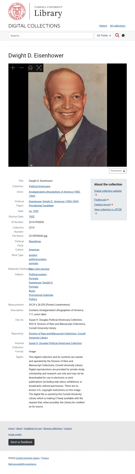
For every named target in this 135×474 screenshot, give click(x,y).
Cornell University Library (28, 458)
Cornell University (17, 11)
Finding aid (101, 199)
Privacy (45, 458)
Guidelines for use (33, 428)
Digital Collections (34, 25)
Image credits (15, 434)
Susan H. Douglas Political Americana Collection (55, 343)
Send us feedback (21, 442)
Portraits (33, 278)
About (19, 428)
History (103, 25)
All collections (117, 25)
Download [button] (118, 170)
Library (48, 11)
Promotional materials (41, 295)
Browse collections (53, 428)
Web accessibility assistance (22, 464)
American (34, 249)
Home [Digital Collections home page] (11, 428)
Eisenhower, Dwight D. (41, 282)
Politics (33, 299)
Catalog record (103, 204)
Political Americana (39, 186)
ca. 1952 (33, 211)
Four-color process (39, 269)
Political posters (38, 274)
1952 (31, 216)
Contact (68, 428)
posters (33, 255)
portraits (33, 263)
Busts (32, 291)
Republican (35, 241)
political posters (37, 259)
